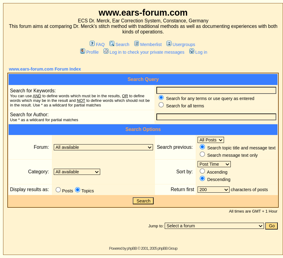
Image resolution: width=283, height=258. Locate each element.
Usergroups (181, 44)
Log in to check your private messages (144, 52)
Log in (198, 52)
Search (119, 44)
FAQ (97, 44)
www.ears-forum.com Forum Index (45, 69)
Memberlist (148, 44)
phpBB (132, 248)
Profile (89, 52)
